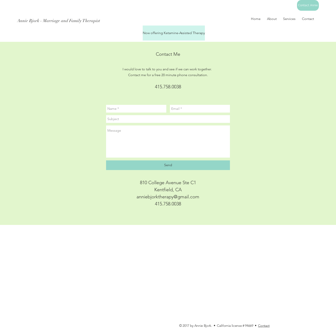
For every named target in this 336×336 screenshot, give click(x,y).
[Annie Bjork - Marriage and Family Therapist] (140, 21)
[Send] (168, 165)
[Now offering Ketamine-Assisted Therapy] (174, 33)
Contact (264, 326)
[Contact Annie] (308, 5)
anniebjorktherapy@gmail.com (167, 197)
